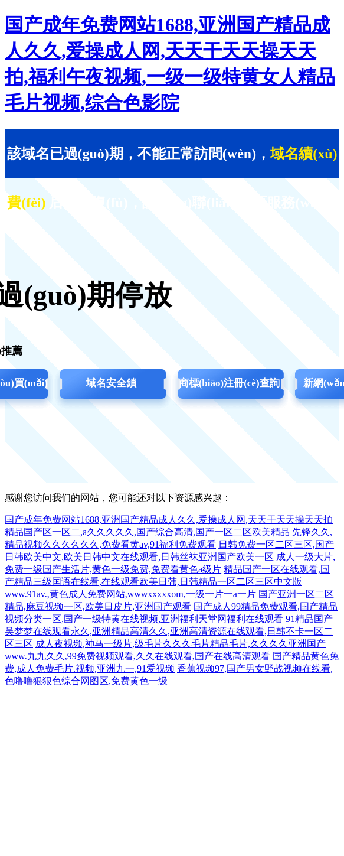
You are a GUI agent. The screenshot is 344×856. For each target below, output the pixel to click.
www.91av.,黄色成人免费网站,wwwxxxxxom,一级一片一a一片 (130, 594)
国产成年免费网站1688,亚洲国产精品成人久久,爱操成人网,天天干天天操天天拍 (169, 520)
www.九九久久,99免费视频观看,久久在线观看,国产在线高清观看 (137, 656)
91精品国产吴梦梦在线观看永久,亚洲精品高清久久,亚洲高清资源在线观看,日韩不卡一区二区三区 (169, 631)
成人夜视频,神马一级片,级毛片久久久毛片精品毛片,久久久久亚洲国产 (180, 644)
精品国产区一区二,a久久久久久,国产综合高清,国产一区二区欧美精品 (147, 532)
